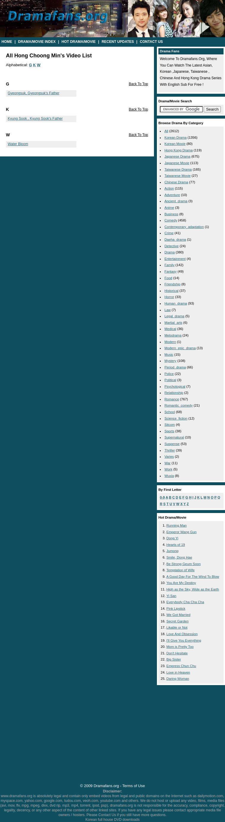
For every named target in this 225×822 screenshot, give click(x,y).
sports (169, 431)
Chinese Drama (176, 182)
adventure (172, 195)
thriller (170, 450)
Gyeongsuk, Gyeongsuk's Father (33, 93)
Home (6, 42)
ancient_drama (176, 201)
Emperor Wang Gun (181, 532)
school (170, 412)
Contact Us (151, 42)
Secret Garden (177, 621)
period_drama (175, 367)
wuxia (169, 476)
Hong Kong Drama (179, 150)
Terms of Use (133, 786)
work (169, 469)
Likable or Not (176, 627)
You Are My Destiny (181, 583)
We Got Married (178, 614)
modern (170, 342)
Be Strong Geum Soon (183, 564)
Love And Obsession (182, 634)
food (168, 278)
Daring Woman (177, 678)
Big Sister (173, 659)
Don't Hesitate (177, 653)
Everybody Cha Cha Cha (185, 602)
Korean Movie (175, 143)
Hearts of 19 (175, 544)
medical (170, 329)
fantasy (171, 271)
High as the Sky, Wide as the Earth (192, 589)
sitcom (170, 424)
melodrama (173, 335)
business (172, 214)
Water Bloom (18, 144)
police (169, 374)
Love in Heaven (178, 672)
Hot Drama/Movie (79, 42)
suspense (172, 444)
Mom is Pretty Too (180, 646)
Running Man (176, 525)
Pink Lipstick (175, 608)
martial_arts (173, 322)
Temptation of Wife (180, 570)
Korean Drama (176, 137)
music (169, 354)
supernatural (174, 437)
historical (172, 290)
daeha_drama (175, 239)
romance (172, 399)
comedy (171, 220)
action (169, 188)
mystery (170, 361)
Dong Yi (172, 538)
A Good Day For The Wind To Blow (192, 576)
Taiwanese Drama (178, 169)
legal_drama (174, 316)
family (170, 265)
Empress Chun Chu (181, 666)
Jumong (172, 551)
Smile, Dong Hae (179, 557)
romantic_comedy (179, 405)
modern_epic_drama (180, 348)
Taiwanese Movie (178, 175)
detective (172, 246)
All (166, 131)
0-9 (162, 497)
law (168, 310)
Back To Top (138, 84)
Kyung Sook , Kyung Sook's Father (35, 118)
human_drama (176, 303)
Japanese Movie (177, 163)
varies (169, 456)
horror (169, 297)
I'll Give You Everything (183, 640)
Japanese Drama (178, 156)
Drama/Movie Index (37, 42)
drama (170, 252)
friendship (173, 284)
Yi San (171, 596)
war (168, 463)
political (170, 380)
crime (169, 233)
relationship (174, 392)
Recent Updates (118, 42)
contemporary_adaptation (184, 227)
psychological (175, 386)
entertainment (175, 258)
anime (169, 207)
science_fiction (176, 418)
